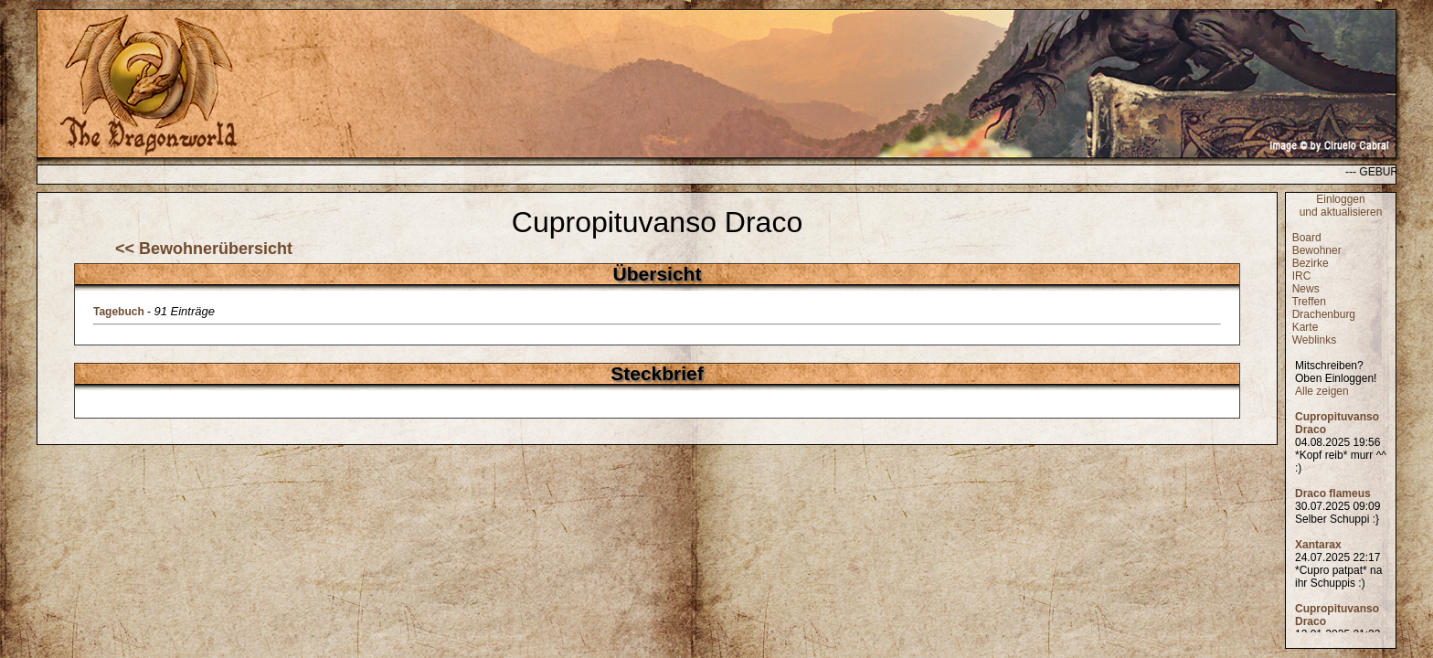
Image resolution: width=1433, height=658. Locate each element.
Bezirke (1310, 263)
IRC (1301, 276)
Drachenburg (1323, 314)
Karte (1305, 327)
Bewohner (1317, 250)
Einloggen (1340, 199)
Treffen (1308, 301)
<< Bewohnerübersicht (203, 248)
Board (1307, 237)
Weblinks (1314, 340)
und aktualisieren (1341, 212)
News (1306, 288)
